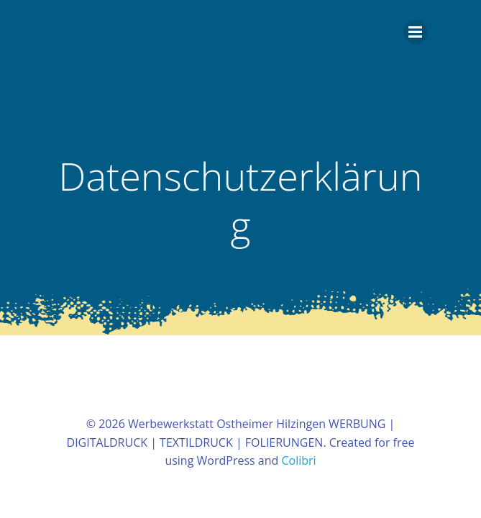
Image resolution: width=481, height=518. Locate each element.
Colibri (298, 460)
